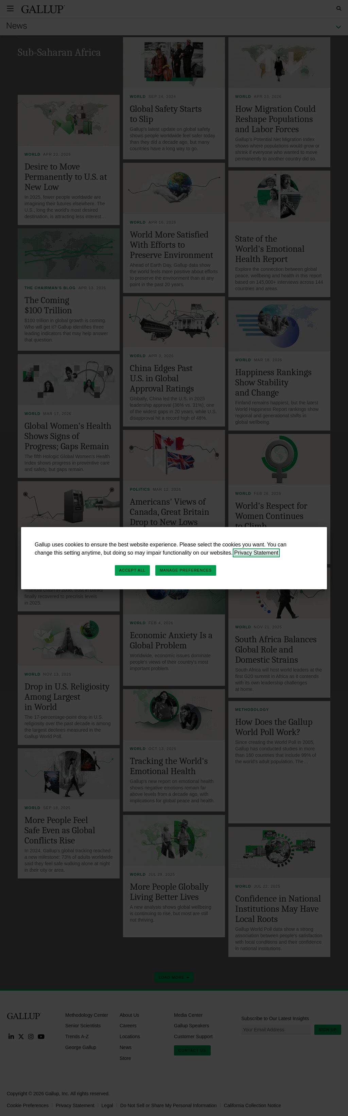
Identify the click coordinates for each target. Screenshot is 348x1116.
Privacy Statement (256, 553)
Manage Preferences (186, 570)
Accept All (132, 570)
